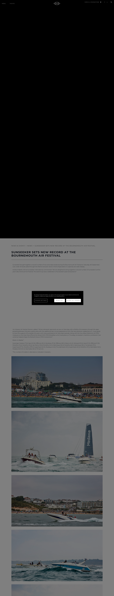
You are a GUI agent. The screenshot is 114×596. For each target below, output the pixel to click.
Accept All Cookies (73, 300)
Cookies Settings (41, 300)
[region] (57, 298)
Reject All (59, 300)
